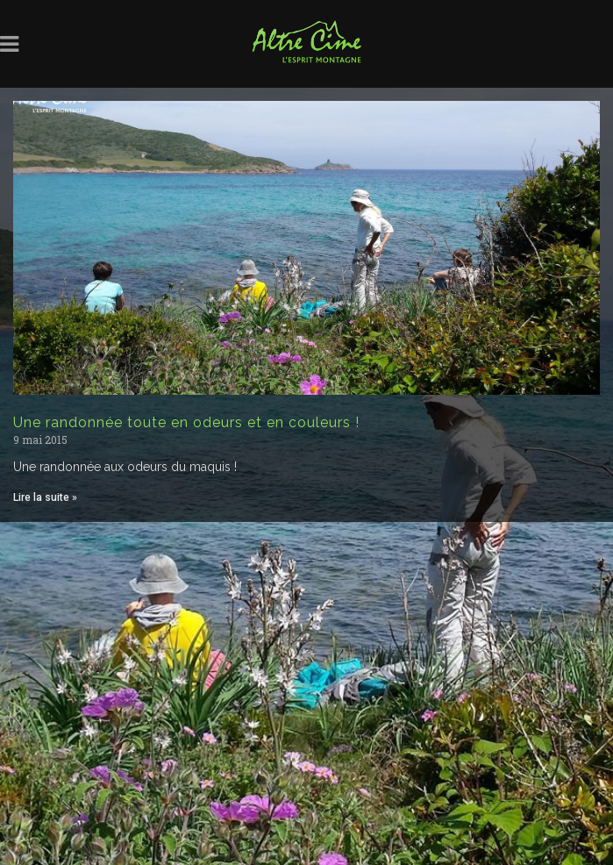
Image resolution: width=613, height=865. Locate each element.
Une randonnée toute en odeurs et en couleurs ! (186, 422)
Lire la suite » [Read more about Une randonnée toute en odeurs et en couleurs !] (45, 497)
